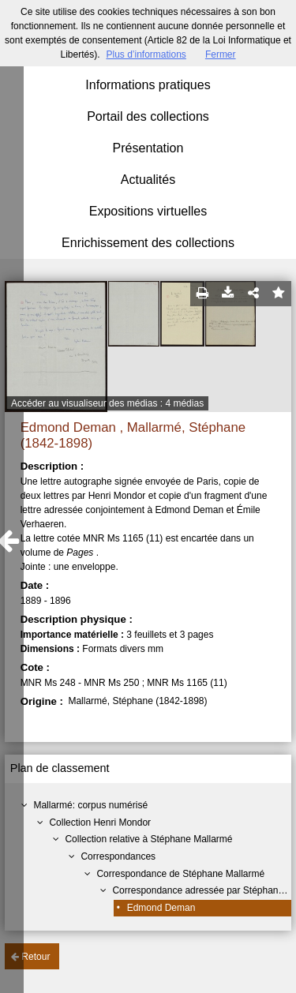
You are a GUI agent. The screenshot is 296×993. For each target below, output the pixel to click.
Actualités (148, 179)
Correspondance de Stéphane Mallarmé (180, 873)
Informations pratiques (147, 85)
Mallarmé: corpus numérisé (90, 805)
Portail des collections (148, 116)
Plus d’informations (145, 54)
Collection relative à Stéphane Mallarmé (148, 839)
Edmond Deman (161, 907)
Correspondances (118, 856)
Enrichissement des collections (148, 242)
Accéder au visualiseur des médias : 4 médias (107, 403)
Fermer (220, 54)
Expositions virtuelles (148, 211)
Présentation (148, 148)
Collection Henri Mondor (100, 822)
